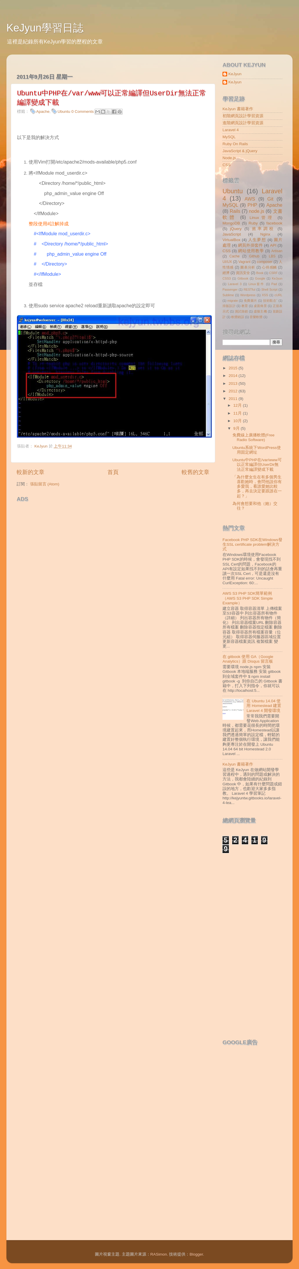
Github (254, 256)
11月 (238, 413)
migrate (232, 300)
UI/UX (227, 262)
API (273, 245)
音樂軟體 (256, 317)
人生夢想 (257, 240)
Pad (274, 284)
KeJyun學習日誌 (45, 28)
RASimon (158, 1254)
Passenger (230, 289)
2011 (234, 398)
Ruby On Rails (235, 144)
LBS (272, 256)
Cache (234, 256)
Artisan (276, 251)
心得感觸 (269, 267)
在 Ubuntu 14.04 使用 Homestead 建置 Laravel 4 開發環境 (263, 705)
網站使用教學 (251, 251)
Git (270, 198)
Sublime (228, 295)
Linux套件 (256, 284)
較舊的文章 (195, 472)
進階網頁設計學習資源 (242, 123)
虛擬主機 (260, 311)
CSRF (273, 273)
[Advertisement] (85, 514)
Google (260, 278)
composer (264, 262)
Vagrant (244, 262)
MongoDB (231, 223)
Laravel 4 (230, 130)
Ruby (253, 223)
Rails (235, 211)
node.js (256, 211)
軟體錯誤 (237, 317)
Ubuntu (64, 111)
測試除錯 (241, 311)
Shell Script (269, 289)
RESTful (249, 289)
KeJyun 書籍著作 (237, 109)
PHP (252, 205)
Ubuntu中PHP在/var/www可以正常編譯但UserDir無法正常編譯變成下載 (257, 464)
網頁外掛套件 (250, 245)
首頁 (113, 472)
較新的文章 (30, 472)
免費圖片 (250, 300)
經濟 (226, 273)
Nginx (265, 234)
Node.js (229, 158)
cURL (278, 295)
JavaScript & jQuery (239, 151)
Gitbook (242, 278)
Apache (43, 111)
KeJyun (234, 74)
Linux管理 (262, 217)
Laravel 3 (234, 284)
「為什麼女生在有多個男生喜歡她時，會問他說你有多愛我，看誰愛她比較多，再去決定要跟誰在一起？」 (257, 486)
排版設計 (229, 306)
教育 (244, 306)
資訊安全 (243, 273)
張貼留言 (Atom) (44, 484)
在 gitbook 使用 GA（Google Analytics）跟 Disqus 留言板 (247, 659)
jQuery (236, 229)
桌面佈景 (260, 306)
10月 (238, 421)
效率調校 (263, 229)
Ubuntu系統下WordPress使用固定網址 (256, 449)
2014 (234, 375)
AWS (249, 198)
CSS (226, 165)
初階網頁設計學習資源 (242, 116)
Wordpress (247, 295)
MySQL (229, 137)
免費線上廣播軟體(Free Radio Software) (253, 437)
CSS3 (226, 278)
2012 (234, 391)
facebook (274, 223)
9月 (237, 428)
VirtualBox (231, 240)
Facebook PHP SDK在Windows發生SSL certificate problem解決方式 (252, 544)
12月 (238, 405)
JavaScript (231, 234)
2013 (234, 383)
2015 (234, 368)
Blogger (196, 1254)
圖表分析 (247, 267)
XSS (265, 295)
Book (260, 273)
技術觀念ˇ (270, 300)
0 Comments (82, 111)
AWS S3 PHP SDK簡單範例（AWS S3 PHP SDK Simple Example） (247, 598)
